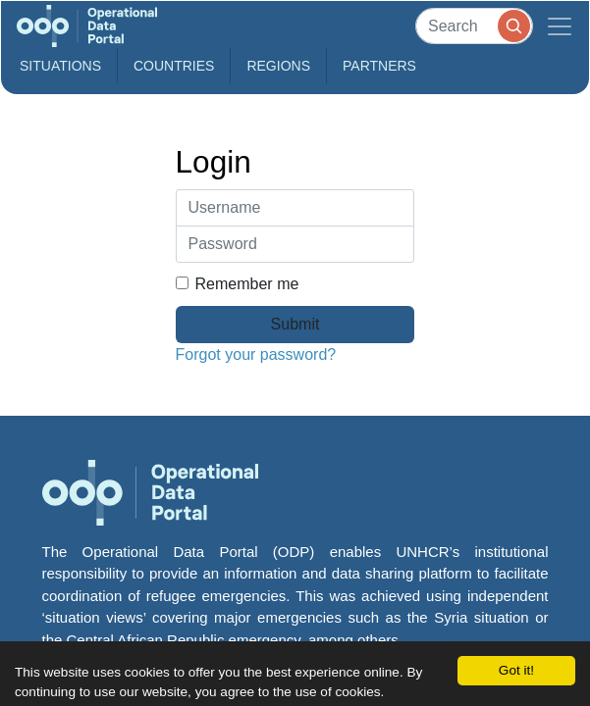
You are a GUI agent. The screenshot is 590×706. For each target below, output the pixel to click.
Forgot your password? (256, 354)
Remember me (237, 284)
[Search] (474, 26)
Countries (174, 66)
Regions (278, 66)
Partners (379, 66)
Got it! (516, 670)
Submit (295, 324)
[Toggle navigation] (559, 26)
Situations (60, 66)
